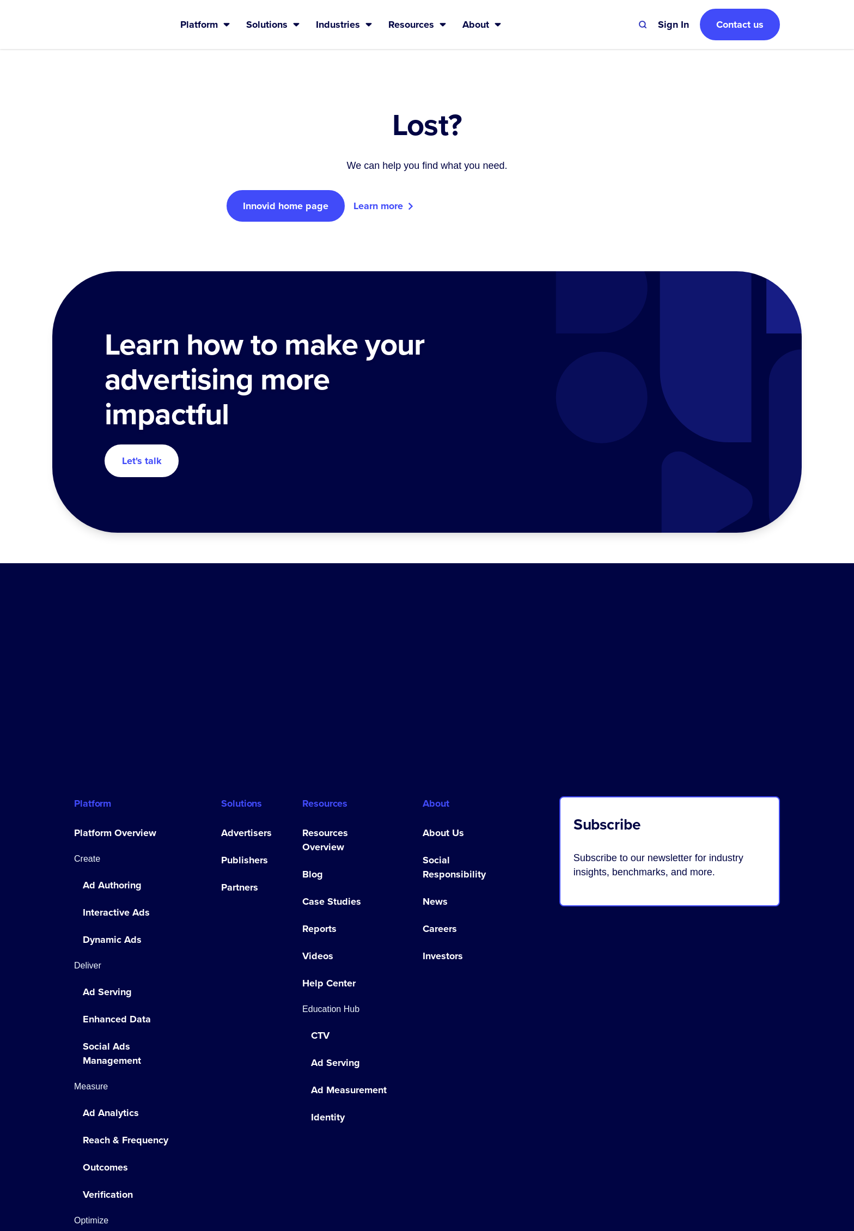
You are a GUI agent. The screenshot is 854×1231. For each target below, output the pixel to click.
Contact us (740, 24)
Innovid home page (285, 206)
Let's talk (142, 461)
